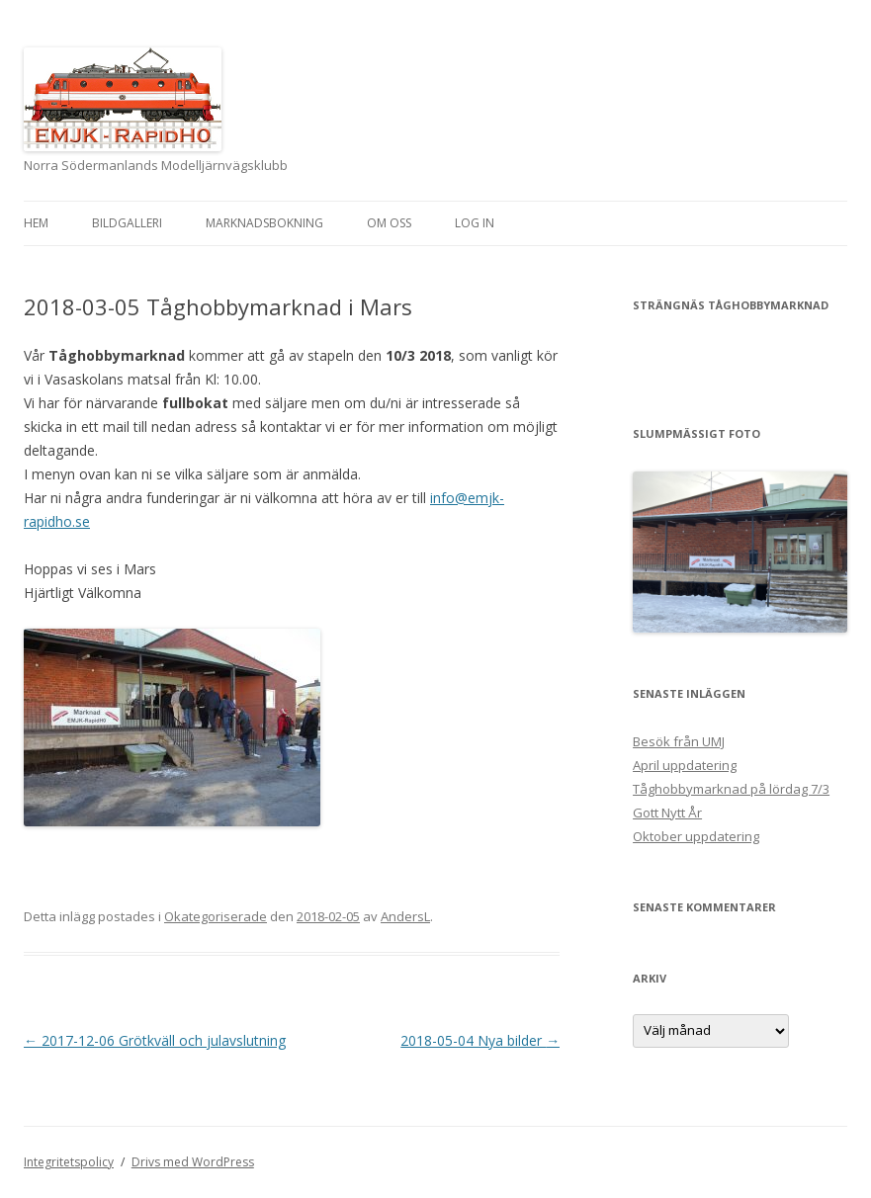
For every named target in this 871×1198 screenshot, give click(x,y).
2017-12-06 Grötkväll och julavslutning (155, 1040)
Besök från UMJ (679, 741)
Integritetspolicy (69, 1162)
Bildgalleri (127, 222)
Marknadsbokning (264, 222)
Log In (474, 222)
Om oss (389, 222)
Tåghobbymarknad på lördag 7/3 (731, 789)
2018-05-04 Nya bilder (480, 1040)
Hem (36, 222)
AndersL (405, 916)
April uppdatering (685, 765)
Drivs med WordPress (192, 1162)
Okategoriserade (215, 916)
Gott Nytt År (667, 812)
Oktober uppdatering (696, 836)
